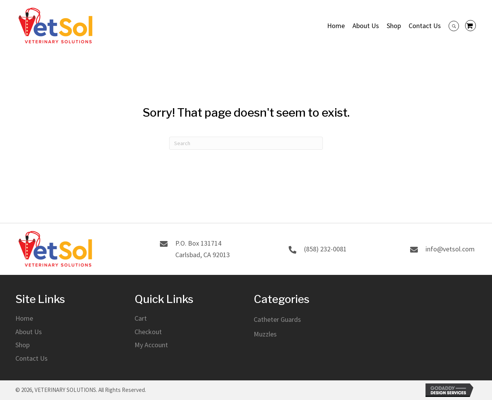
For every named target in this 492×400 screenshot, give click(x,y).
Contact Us (31, 358)
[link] (336, 25)
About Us (28, 331)
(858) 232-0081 (325, 248)
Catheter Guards (277, 319)
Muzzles (265, 334)
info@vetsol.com (450, 248)
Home (24, 318)
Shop (22, 345)
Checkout (148, 331)
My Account (151, 345)
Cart (141, 318)
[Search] (246, 143)
